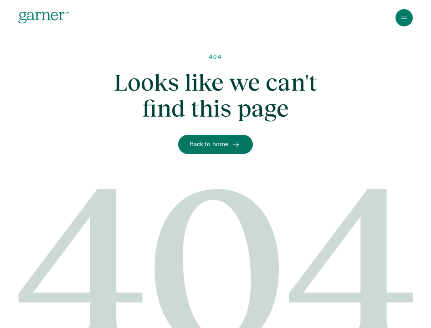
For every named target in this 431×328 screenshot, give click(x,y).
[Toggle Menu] (404, 17)
